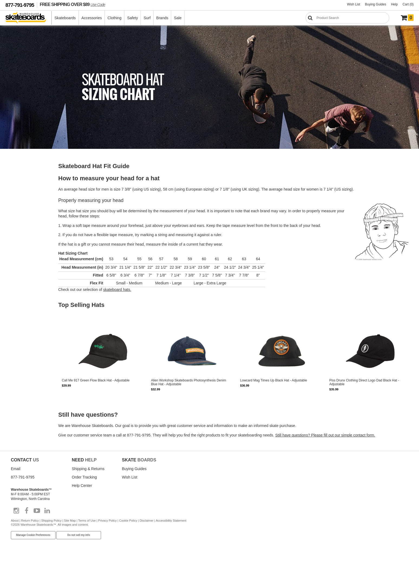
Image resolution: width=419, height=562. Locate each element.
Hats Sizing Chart (15, 416)
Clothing (114, 18)
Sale (177, 18)
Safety (132, 18)
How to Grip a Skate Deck (21, 266)
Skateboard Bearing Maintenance (25, 322)
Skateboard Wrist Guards (20, 366)
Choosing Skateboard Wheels (23, 193)
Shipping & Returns (88, 472)
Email (15, 472)
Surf (147, 18)
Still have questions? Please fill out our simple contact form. (325, 437)
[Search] (347, 18)
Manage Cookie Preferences (33, 538)
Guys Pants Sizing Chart (20, 400)
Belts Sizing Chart (15, 421)
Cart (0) (408, 4)
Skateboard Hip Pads (18, 361)
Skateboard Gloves (16, 372)
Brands (162, 18)
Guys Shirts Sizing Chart (20, 394)
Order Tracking (84, 481)
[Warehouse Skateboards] (28, 18)
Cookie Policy (128, 524)
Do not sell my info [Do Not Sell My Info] (78, 538)
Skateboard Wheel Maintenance (25, 311)
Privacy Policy (107, 524)
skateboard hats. (117, 291)
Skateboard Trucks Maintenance (25, 316)
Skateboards (65, 18)
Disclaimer (146, 524)
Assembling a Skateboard (20, 203)
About (15, 524)
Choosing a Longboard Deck (22, 227)
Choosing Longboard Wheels (23, 233)
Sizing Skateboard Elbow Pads (24, 355)
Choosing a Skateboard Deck (23, 187)
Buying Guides (375, 4)
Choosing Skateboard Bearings (24, 272)
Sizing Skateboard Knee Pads (23, 350)
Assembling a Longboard (20, 244)
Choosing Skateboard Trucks (22, 198)
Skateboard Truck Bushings (22, 288)
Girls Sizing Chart (15, 411)
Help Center (82, 489)
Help (394, 4)
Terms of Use (87, 524)
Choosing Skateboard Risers (22, 283)
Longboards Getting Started (22, 222)
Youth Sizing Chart (16, 405)
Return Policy (30, 524)
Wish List (353, 4)
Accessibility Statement (171, 524)
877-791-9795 (19, 5)
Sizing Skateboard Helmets (21, 344)
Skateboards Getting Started (22, 182)
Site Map (70, 524)
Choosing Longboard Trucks (22, 238)
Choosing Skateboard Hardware (25, 277)
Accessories (92, 18)
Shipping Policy (51, 524)
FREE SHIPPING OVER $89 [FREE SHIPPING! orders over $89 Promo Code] (72, 4)
